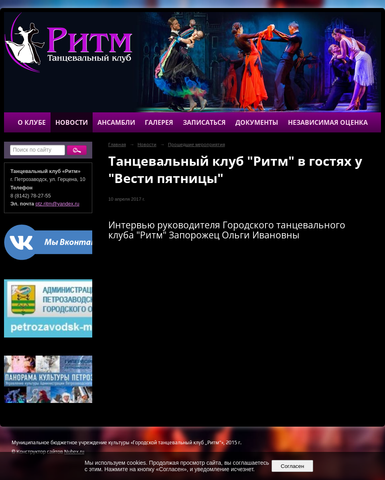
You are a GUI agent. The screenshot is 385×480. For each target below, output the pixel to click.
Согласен (292, 466)
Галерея (159, 122)
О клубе (32, 122)
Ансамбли (116, 122)
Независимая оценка (328, 122)
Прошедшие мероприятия (196, 144)
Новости (71, 122)
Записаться (204, 122)
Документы (256, 122)
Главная (117, 144)
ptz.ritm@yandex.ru (57, 204)
